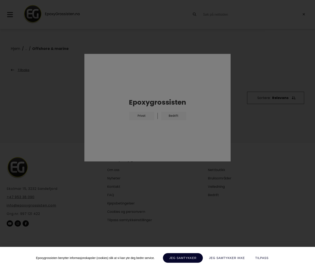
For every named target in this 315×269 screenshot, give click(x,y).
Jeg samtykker (182, 258)
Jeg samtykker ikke (227, 258)
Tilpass (262, 258)
